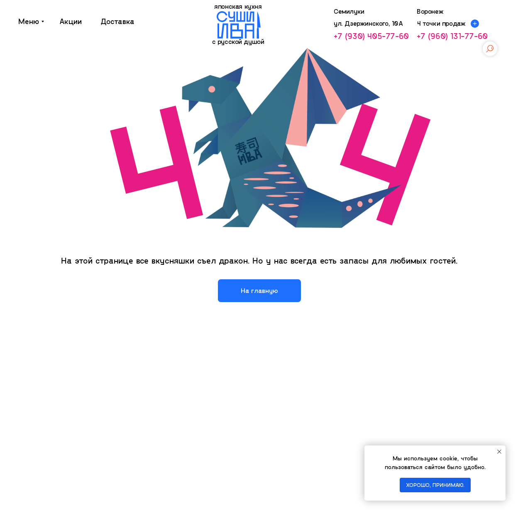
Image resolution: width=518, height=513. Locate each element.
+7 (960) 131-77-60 (452, 36)
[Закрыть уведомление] (499, 452)
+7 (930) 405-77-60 (371, 36)
